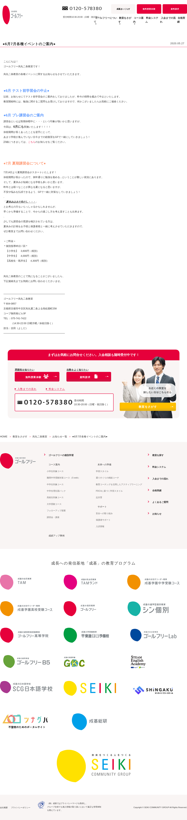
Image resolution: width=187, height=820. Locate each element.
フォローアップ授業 (56, 510)
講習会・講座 (53, 517)
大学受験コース (54, 504)
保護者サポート (103, 520)
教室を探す (157, 455)
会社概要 (4, 807)
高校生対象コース (55, 497)
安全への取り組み (104, 513)
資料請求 (175, 9)
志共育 (99, 497)
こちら (31, 141)
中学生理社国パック (56, 491)
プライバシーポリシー (20, 807)
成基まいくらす (123, 9)
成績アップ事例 (55, 535)
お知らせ (155, 513)
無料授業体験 (149, 9)
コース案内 (53, 464)
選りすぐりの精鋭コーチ (107, 477)
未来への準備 (103, 464)
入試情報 (100, 526)
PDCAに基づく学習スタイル (109, 491)
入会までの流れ (160, 21)
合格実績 (179, 21)
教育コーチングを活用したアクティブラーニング (119, 484)
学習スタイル (102, 471)
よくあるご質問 (159, 501)
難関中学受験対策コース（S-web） (63, 477)
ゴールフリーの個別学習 (60, 455)
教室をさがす (156, 406)
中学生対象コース (55, 484)
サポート (101, 506)
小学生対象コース (55, 471)
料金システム (139, 21)
